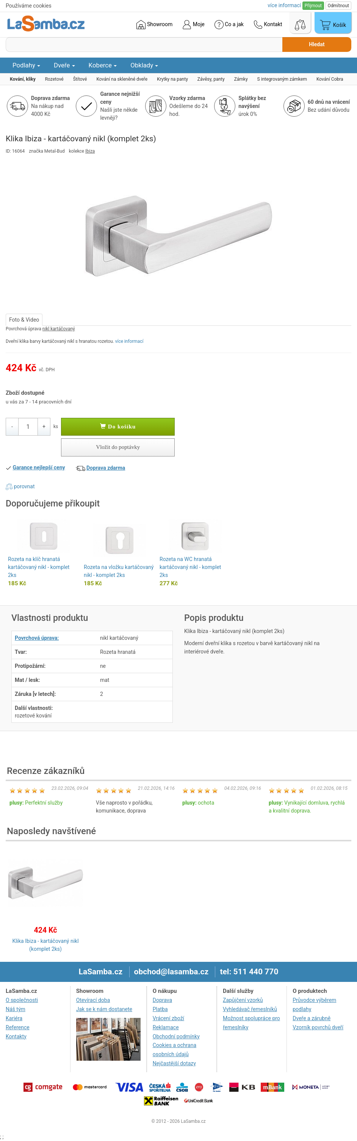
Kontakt (268, 24)
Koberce (103, 65)
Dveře (64, 65)
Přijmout (313, 5)
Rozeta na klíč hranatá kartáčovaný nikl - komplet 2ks (38, 567)
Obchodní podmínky (176, 1036)
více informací (129, 341)
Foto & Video (24, 320)
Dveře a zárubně (311, 1018)
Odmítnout (338, 5)
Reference (18, 1027)
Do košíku (118, 427)
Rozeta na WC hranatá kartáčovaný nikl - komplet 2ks (190, 567)
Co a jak (229, 24)
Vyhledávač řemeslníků (250, 1009)
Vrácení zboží (168, 1018)
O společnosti (22, 1000)
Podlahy (26, 65)
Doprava (162, 1000)
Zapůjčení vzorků (243, 1000)
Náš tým (15, 1009)
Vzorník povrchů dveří (318, 1027)
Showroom (154, 24)
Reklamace (166, 1027)
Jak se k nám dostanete (104, 1009)
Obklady (144, 65)
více (284, 5)
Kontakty (16, 1036)
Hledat (316, 44)
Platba (160, 1009)
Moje (193, 24)
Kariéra (14, 1018)
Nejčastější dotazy (174, 1063)
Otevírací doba (93, 1000)
